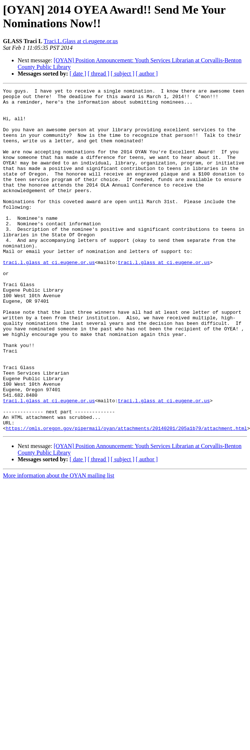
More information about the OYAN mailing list (58, 544)
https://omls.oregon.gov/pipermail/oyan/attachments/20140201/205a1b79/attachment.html (126, 496)
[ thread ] (98, 73)
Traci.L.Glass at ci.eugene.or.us (81, 41)
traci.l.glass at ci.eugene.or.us (49, 297)
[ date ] (78, 73)
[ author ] (147, 73)
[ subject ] (122, 73)
